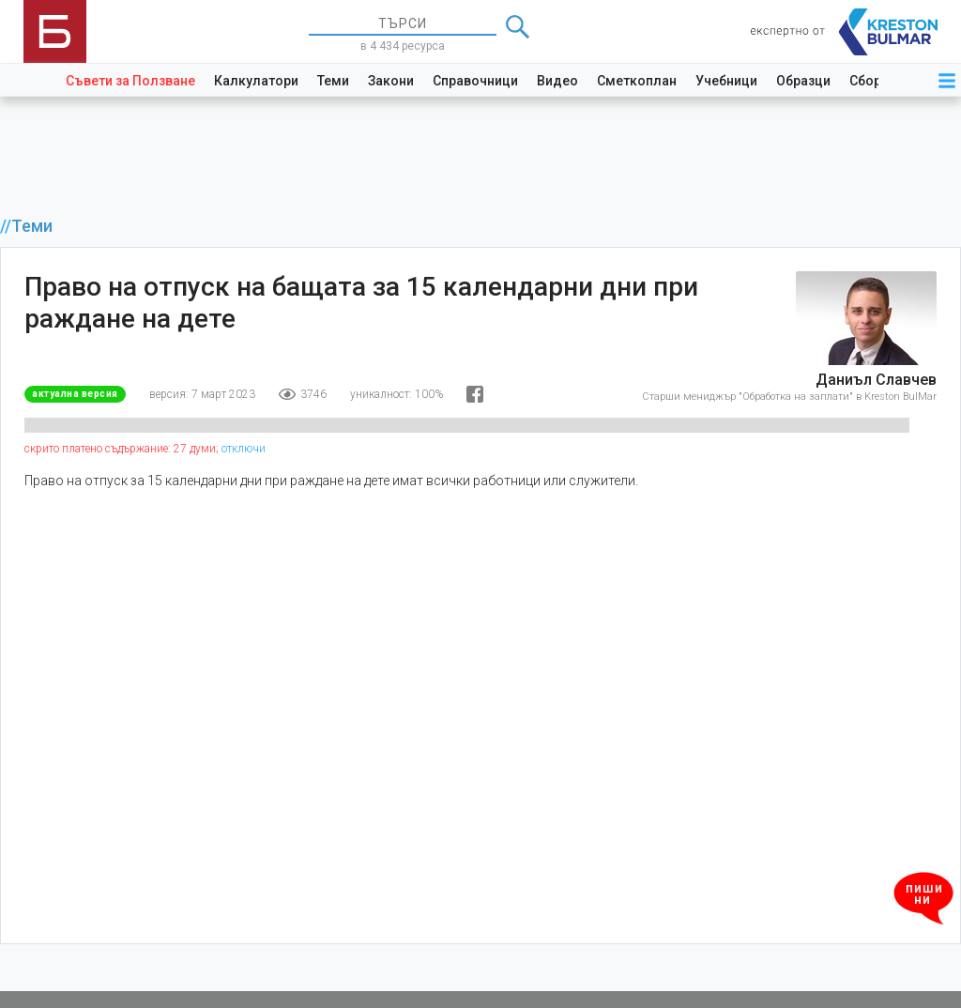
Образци (803, 80)
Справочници (475, 80)
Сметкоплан (637, 80)
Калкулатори (256, 80)
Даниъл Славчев (876, 380)
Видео (557, 80)
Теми (333, 80)
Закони (391, 80)
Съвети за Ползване (130, 80)
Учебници (726, 80)
